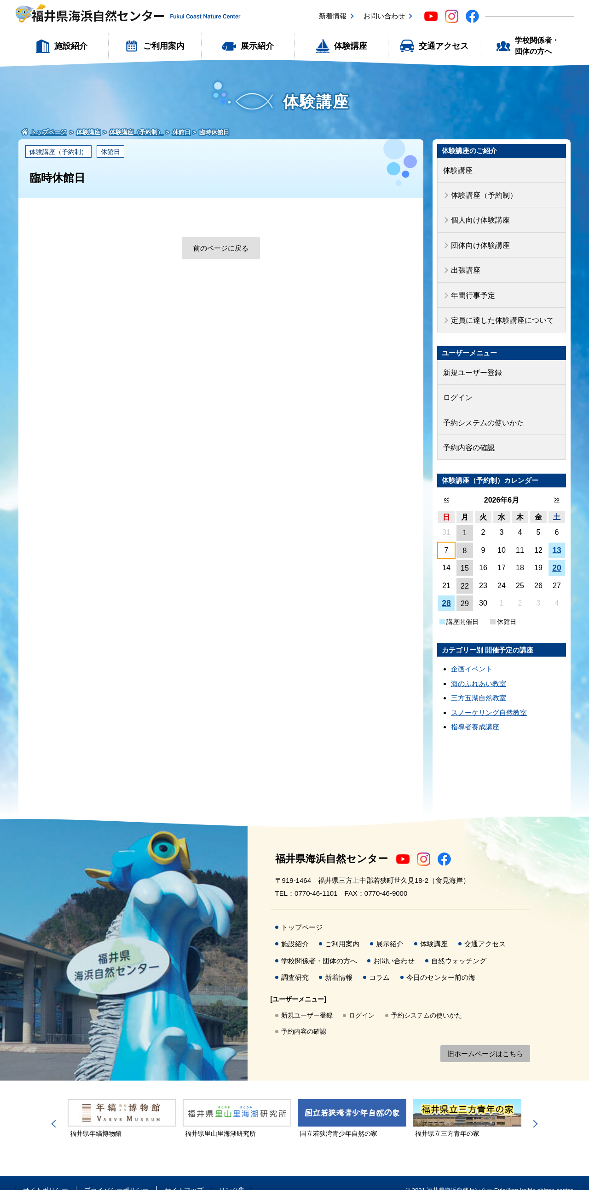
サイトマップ (184, 1175)
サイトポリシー (45, 1175)
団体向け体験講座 (478, 240)
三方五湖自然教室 (478, 683)
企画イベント (471, 654)
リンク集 (232, 1175)
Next (533, 1109)
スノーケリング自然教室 (489, 698)
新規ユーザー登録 (470, 362)
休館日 (110, 151)
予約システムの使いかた (481, 410)
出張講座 (465, 264)
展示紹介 (257, 46)
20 (556, 553)
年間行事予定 (471, 288)
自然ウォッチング (458, 946)
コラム (379, 963)
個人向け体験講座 (478, 217)
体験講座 (350, 46)
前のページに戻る (220, 248)
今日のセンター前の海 (440, 963)
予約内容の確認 (467, 433)
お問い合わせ (384, 16)
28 (446, 588)
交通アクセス (443, 46)
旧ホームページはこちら (485, 1039)
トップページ (302, 912)
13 (556, 535)
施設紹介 (70, 46)
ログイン (457, 386)
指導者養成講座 (475, 712)
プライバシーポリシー (116, 1175)
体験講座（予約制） (58, 151)
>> (556, 485)
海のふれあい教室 (478, 669)
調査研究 (295, 963)
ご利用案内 (164, 46)
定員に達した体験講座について (499, 311)
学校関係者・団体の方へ (537, 45)
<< (446, 485)
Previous (55, 1109)
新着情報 (332, 16)
